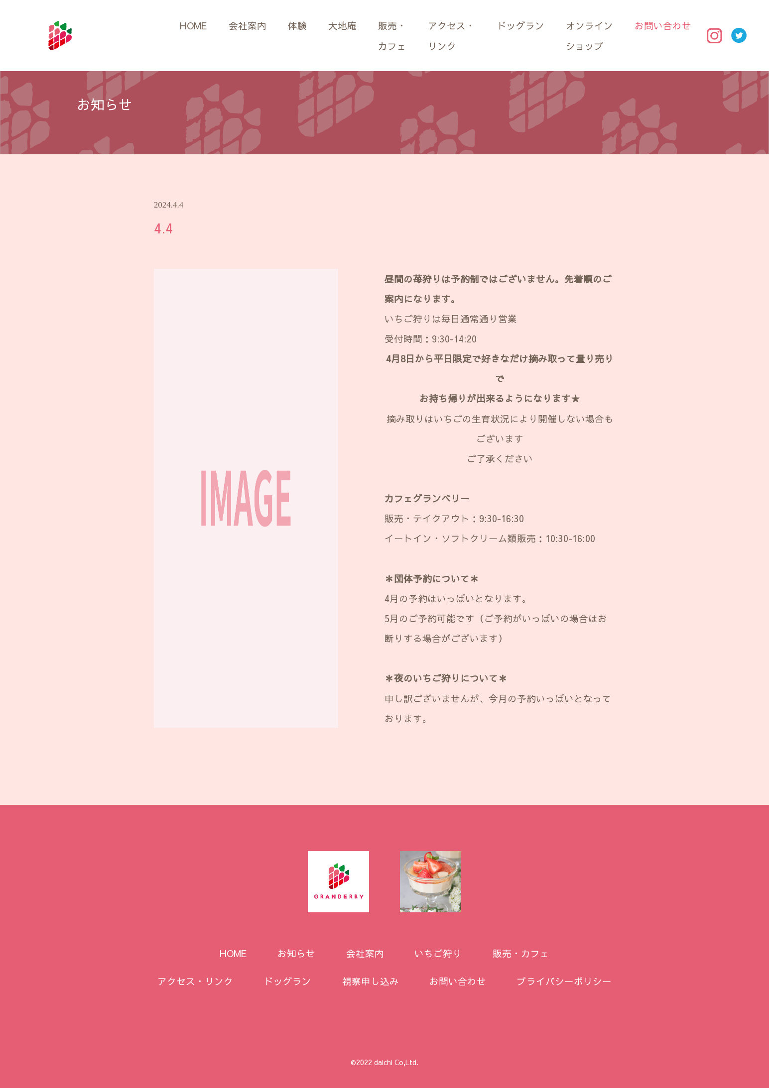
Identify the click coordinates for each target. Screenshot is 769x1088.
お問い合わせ (663, 25)
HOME (193, 25)
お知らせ (296, 953)
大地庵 (342, 25)
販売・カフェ (392, 35)
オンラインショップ (589, 35)
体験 (297, 25)
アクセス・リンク (451, 35)
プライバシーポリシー (564, 981)
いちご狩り (438, 953)
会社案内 (247, 25)
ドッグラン (520, 25)
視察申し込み (370, 981)
